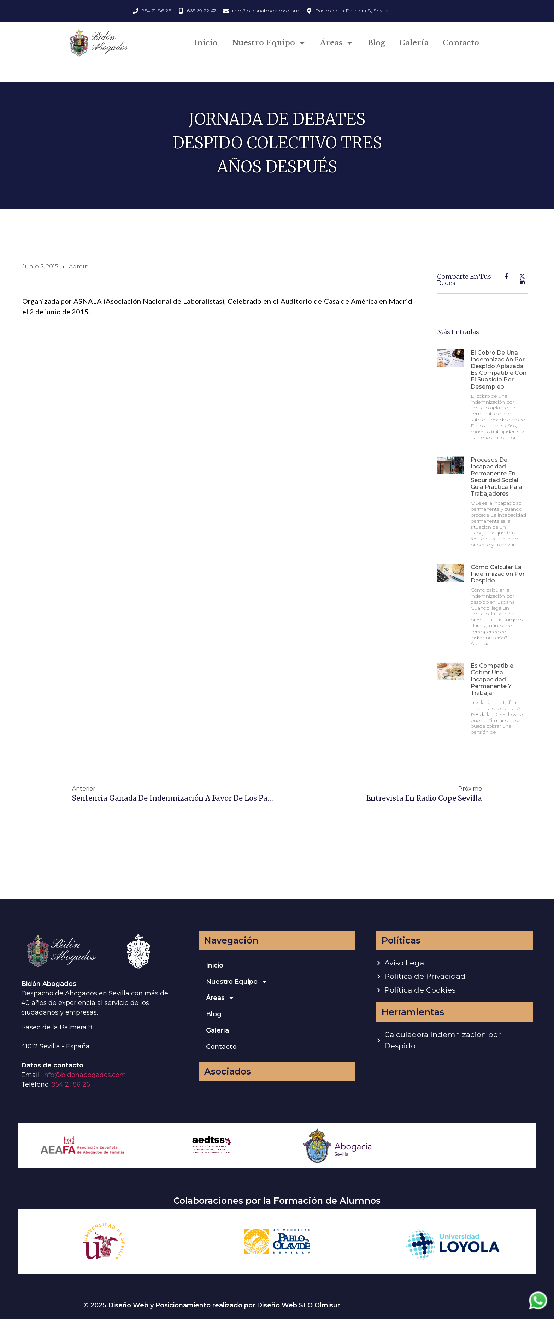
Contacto (461, 42)
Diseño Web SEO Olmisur (298, 1305)
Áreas (336, 43)
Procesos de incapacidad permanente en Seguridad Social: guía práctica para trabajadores (497, 476)
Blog (376, 42)
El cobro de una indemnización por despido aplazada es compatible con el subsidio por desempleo (498, 369)
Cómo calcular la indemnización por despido (498, 574)
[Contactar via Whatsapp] (538, 1309)
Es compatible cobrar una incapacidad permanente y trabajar (492, 679)
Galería (414, 42)
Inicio (206, 42)
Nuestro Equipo (269, 43)
